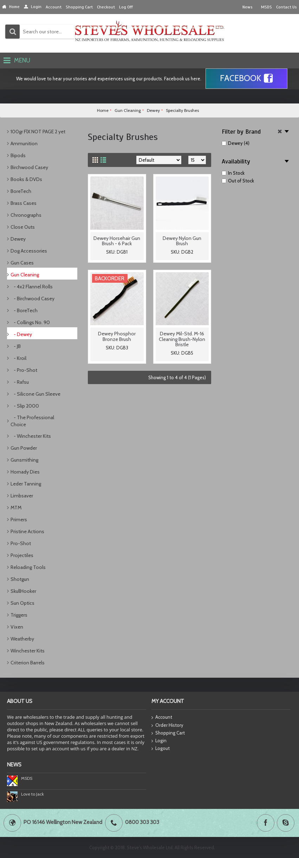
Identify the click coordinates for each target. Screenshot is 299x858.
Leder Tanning (26, 484)
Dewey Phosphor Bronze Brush (117, 336)
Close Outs (23, 227)
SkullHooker (23, 591)
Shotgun (20, 579)
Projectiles (22, 555)
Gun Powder (24, 448)
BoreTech (21, 191)
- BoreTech (24, 310)
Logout (160, 748)
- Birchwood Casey (32, 298)
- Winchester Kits (31, 436)
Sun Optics (22, 603)
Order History (167, 725)
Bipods (18, 155)
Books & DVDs (26, 179)
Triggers (19, 615)
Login (159, 741)
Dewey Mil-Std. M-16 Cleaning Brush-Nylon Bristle (182, 339)
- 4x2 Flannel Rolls (32, 286)
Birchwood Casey (29, 167)
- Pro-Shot (24, 370)
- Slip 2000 (25, 406)
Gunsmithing (24, 460)
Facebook (246, 78)
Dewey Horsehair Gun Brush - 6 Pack (116, 241)
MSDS (26, 778)
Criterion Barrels (28, 662)
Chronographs (26, 215)
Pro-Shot (21, 543)
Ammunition (24, 143)
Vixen (17, 627)
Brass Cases (24, 203)
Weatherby (22, 639)
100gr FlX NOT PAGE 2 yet (38, 131)
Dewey (18, 239)
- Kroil (18, 358)
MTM (16, 507)
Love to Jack (32, 794)
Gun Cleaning (25, 275)
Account (161, 717)
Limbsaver (22, 495)
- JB (16, 346)
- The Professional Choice (32, 421)
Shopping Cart (168, 733)
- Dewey (21, 334)
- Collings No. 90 (30, 322)
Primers (19, 519)
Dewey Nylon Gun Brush (182, 241)
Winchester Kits (28, 651)
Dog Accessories (29, 251)
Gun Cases (22, 263)
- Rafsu (20, 382)
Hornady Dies (25, 472)
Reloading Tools (28, 567)
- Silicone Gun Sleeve (35, 394)
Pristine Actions (27, 531)
